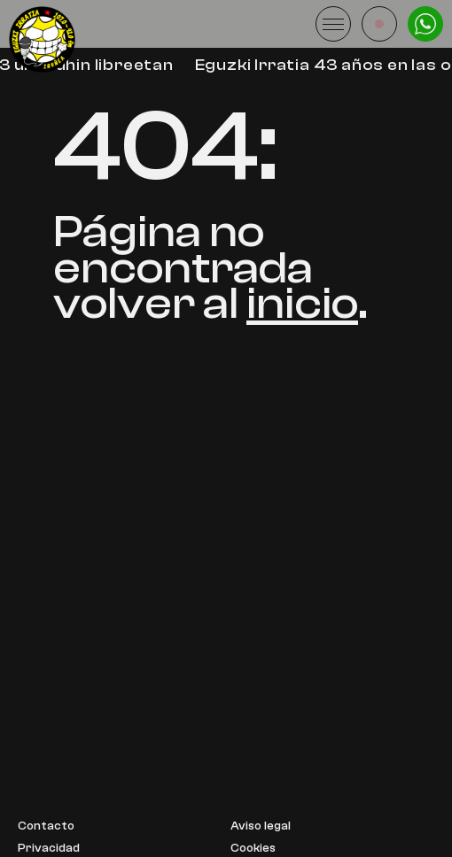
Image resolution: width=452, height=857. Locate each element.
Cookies (253, 848)
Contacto (46, 826)
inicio (302, 303)
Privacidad (49, 848)
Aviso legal (260, 826)
